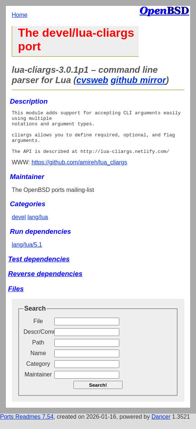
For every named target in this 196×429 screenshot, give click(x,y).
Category (38, 372)
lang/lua (38, 226)
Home (20, 15)
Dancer (161, 425)
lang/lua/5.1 (27, 253)
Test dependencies (39, 268)
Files (16, 297)
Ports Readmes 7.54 (27, 425)
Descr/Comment (38, 340)
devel (19, 226)
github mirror (138, 80)
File (38, 330)
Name (38, 362)
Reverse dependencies (45, 282)
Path (38, 351)
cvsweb (92, 80)
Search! (98, 394)
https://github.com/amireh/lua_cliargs (79, 171)
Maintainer (38, 383)
